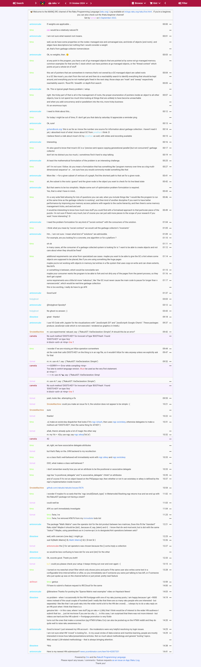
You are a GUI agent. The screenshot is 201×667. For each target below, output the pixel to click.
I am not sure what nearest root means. (64, 36)
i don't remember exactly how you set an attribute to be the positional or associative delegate (89, 469)
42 (48, 439)
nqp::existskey (119, 422)
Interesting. (52, 142)
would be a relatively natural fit (62, 30)
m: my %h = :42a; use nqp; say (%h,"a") (68, 434)
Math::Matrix (75, 540)
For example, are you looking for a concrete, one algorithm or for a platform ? (81, 238)
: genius (52, 582)
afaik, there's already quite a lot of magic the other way (71, 431)
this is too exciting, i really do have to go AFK (67, 287)
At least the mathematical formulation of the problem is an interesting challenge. (83, 160)
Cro (87, 657)
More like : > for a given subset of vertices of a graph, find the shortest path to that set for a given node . (94, 175)
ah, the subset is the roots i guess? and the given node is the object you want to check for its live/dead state (95, 181)
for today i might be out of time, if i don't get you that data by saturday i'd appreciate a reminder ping (92, 117)
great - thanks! (53, 317)
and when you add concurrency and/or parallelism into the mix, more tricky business (85, 102)
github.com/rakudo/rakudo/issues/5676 (65, 488)
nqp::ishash (97, 422)
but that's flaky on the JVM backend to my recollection (71, 451)
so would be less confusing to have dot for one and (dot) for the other (78, 552)
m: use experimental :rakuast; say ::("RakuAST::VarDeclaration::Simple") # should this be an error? (91, 332)
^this (49, 645)
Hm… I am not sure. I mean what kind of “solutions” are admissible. (77, 234)
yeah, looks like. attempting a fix (61, 398)
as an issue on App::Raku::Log (125, 660)
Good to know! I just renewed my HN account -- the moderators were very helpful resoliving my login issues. (95, 629)
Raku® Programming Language (111, 657)
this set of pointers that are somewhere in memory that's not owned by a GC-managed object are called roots (96, 73)
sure (49, 410)
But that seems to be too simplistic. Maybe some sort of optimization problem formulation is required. (93, 187)
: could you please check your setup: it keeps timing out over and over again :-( (84, 564)
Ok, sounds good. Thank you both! (62, 558)
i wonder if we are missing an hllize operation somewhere (73, 348)
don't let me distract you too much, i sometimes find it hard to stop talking (80, 155)
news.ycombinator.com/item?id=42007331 (99, 651)
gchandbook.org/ (54, 129)
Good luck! (51, 293)
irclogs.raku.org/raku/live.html (138, 12)
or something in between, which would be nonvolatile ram (73, 270)
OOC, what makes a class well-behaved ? (65, 463)
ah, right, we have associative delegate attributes (69, 445)
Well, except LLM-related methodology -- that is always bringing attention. (80, 639)
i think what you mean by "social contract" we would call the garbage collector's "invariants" (88, 228)
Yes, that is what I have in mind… (61, 191)
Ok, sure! (51, 123)
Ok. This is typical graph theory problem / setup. (68, 89)
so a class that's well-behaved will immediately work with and (86, 457)
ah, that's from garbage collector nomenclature (68, 49)
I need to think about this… (59, 111)
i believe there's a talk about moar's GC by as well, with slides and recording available (89, 136)
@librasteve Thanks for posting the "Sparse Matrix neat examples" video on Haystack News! (88, 591)
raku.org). (104, 12)
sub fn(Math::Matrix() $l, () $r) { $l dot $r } (71, 540)
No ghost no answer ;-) (57, 311)
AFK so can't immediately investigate (63, 508)
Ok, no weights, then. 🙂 (58, 54)
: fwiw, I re (53, 514)
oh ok (49, 243)
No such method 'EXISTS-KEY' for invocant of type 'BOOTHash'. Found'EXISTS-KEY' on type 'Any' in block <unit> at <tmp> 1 (78, 339)
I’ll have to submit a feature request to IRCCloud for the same (74, 585)
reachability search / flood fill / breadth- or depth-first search (74, 83)
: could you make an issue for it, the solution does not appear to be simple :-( (88, 404)
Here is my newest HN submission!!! (83, 651)
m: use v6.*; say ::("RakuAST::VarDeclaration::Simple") (71, 381)
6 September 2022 (107, 18)
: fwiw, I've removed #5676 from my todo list (74, 518)
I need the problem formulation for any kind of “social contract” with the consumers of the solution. (91, 222)
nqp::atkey (79, 434)
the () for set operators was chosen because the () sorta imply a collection (86, 546)
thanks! (50, 416)
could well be (53, 503)
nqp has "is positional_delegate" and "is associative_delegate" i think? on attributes (84, 475)
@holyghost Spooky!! (56, 305)
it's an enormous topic (57, 105)
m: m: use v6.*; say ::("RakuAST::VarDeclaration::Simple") (72, 361)
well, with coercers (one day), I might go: (65, 536)
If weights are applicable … (59, 24)
